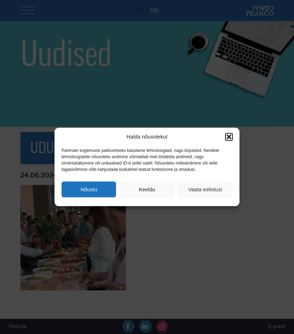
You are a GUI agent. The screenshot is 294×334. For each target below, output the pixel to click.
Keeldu (147, 189)
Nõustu (89, 189)
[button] (228, 136)
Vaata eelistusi (205, 189)
